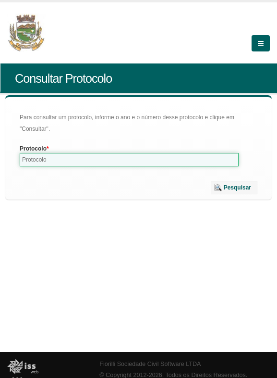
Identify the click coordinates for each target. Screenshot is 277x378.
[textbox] (129, 159)
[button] (234, 187)
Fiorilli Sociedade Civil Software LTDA (150, 364)
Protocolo (33, 148)
